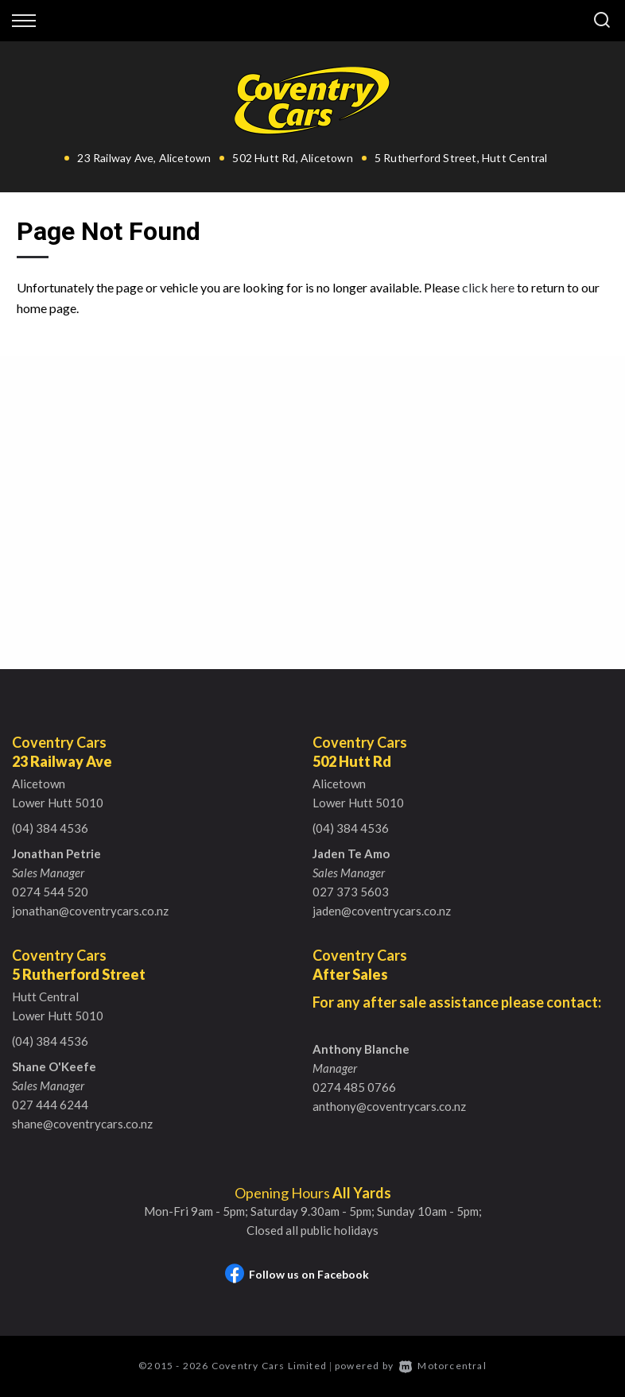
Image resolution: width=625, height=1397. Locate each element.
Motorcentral (443, 1366)
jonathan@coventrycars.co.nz (90, 911)
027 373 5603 (350, 891)
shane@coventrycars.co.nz (82, 1123)
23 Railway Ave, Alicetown (144, 157)
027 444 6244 (50, 1104)
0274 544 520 (50, 891)
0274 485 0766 (354, 1087)
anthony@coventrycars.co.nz (389, 1106)
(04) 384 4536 (50, 828)
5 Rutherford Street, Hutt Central (461, 157)
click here (488, 287)
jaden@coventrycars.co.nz (381, 911)
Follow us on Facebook (297, 1274)
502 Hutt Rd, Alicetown (292, 157)
